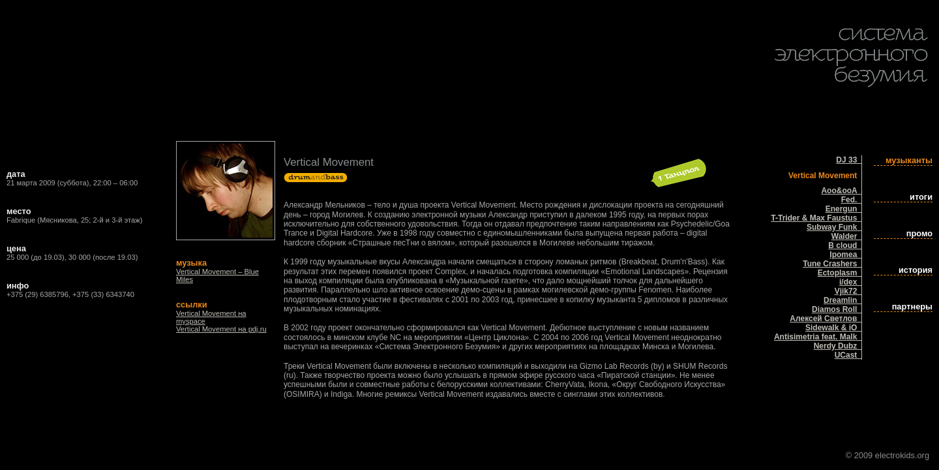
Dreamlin (842, 300)
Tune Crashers (832, 263)
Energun (843, 208)
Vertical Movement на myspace (211, 317)
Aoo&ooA (841, 190)
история (915, 270)
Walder (846, 236)
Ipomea (845, 254)
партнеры (912, 306)
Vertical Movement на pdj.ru (221, 329)
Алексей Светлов (825, 318)
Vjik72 (848, 291)
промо (919, 233)
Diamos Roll (836, 309)
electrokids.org (902, 455)
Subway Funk (834, 227)
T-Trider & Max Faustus (816, 218)
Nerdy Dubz (837, 346)
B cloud (844, 245)
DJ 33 (848, 159)
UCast (848, 355)
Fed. (851, 199)
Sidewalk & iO (833, 327)
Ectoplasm (839, 272)
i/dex (850, 282)
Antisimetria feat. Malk (817, 336)
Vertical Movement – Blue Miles (217, 275)
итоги (921, 197)
